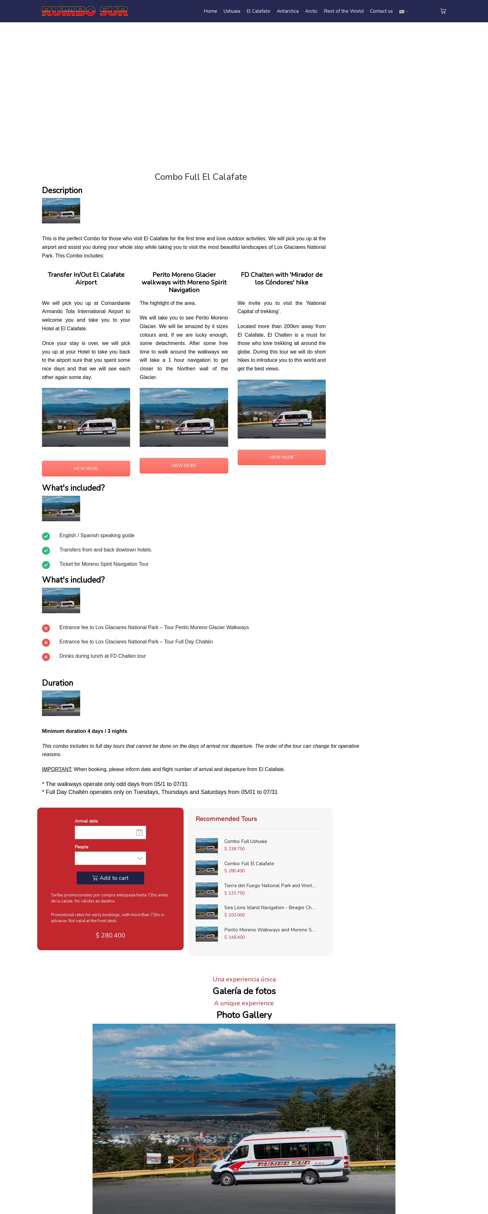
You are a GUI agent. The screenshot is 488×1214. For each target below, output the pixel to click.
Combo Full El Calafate (409, 392)
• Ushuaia (259, 1097)
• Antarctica (262, 1114)
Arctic (311, 11)
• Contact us (193, 1106)
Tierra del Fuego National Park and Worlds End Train (409, 414)
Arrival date (375, 185)
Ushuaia (232, 11)
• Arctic (257, 1122)
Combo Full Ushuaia (409, 371)
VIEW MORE (83, 465)
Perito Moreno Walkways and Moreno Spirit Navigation (409, 459)
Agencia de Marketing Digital (255, 1206)
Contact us (381, 11)
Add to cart (402, 242)
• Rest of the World (271, 1130)
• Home (188, 1097)
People (370, 211)
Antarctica (288, 11)
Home (210, 11)
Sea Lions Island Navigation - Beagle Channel (409, 437)
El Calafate (258, 11)
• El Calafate (263, 1106)
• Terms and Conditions (205, 1114)
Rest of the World (344, 11)
